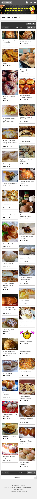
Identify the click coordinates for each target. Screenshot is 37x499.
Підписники (17, 477)
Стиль (12, 487)
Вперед (30, 27)
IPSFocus (22, 485)
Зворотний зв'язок (18, 489)
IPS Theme (15, 485)
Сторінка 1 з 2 (18, 27)
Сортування (31, 23)
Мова (6, 487)
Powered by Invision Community (18, 491)
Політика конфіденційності (23, 487)
